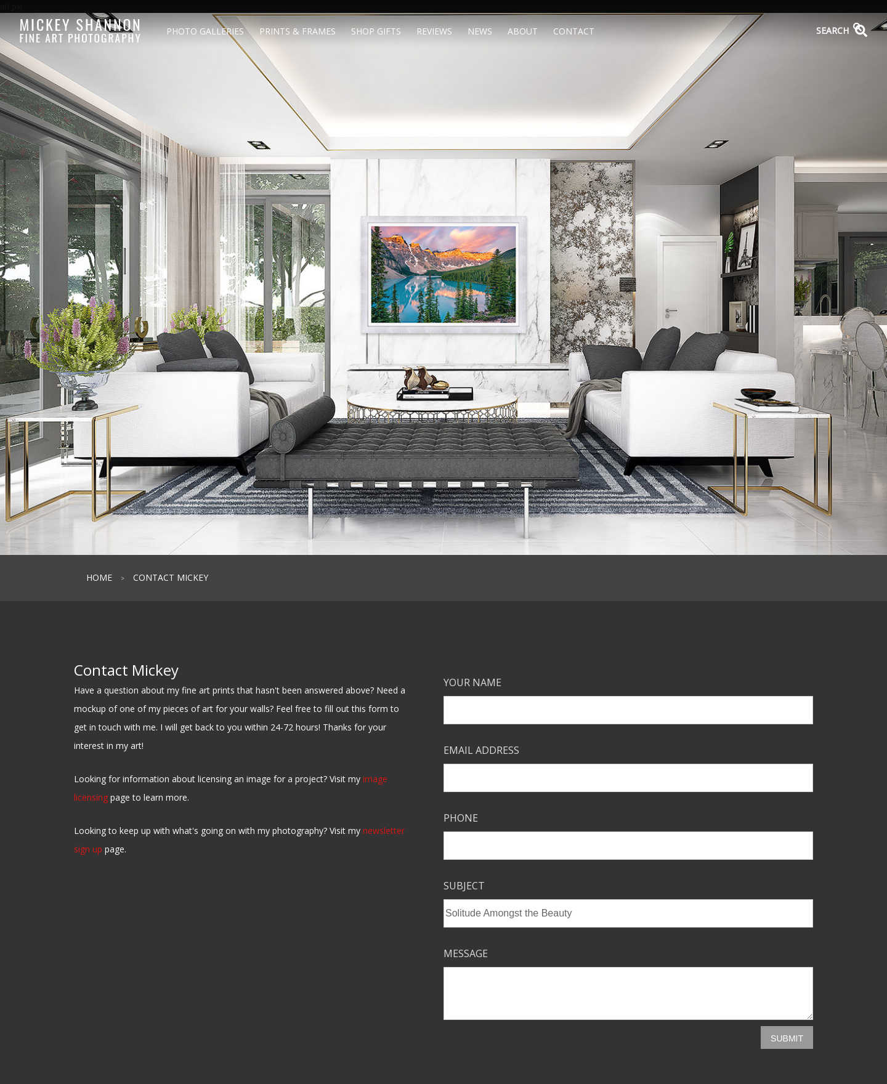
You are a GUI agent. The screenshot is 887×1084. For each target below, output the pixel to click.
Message (466, 953)
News (480, 31)
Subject (464, 885)
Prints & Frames (297, 31)
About (523, 31)
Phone (461, 818)
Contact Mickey (170, 577)
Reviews (434, 31)
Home (99, 577)
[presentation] (537, 1050)
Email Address (481, 750)
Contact (573, 31)
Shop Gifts (376, 31)
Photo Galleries (205, 31)
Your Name (472, 682)
